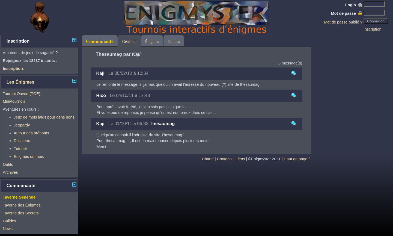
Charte (208, 159)
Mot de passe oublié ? (343, 22)
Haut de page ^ (297, 159)
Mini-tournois (14, 101)
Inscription (373, 29)
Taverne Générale (19, 197)
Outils (8, 164)
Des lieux (22, 140)
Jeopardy (22, 125)
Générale (129, 41)
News (8, 228)
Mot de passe (346, 13)
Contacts (225, 159)
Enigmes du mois (29, 156)
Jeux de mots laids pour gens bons (44, 117)
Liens (240, 159)
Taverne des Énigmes (21, 205)
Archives (10, 172)
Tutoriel (20, 148)
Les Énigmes (20, 82)
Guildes (9, 221)
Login (353, 5)
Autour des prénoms (31, 133)
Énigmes (152, 41)
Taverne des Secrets (20, 213)
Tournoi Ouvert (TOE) (21, 94)
